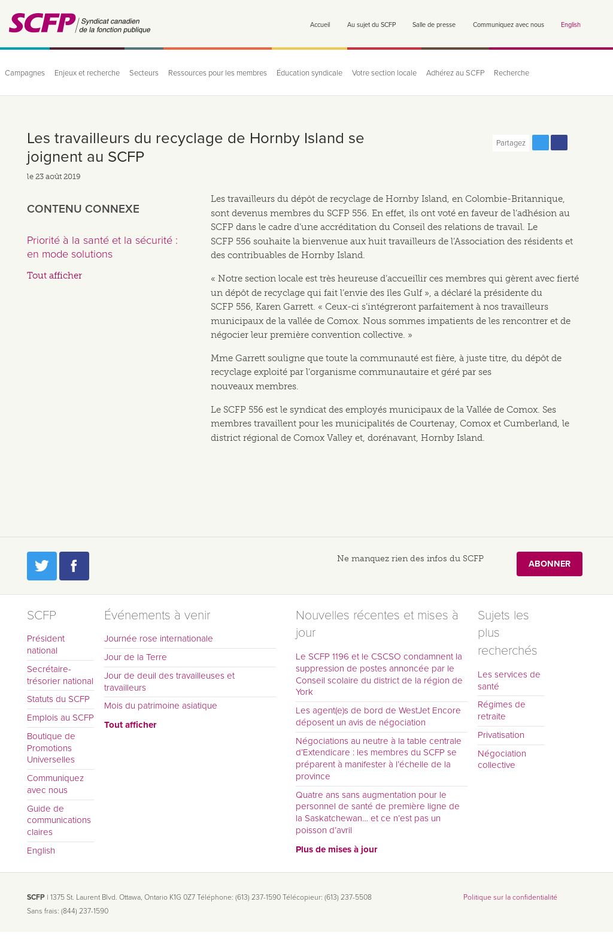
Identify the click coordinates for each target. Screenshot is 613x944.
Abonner (549, 564)
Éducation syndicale (309, 73)
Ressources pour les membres (217, 73)
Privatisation (501, 735)
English (571, 25)
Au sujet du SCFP (371, 25)
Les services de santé (509, 680)
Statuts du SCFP (58, 699)
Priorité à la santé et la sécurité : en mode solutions (102, 247)
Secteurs (144, 73)
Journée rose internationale (158, 638)
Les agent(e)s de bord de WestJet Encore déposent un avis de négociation (378, 716)
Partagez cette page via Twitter (540, 142)
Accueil (320, 25)
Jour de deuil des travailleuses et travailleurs (169, 681)
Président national (46, 644)
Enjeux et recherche (87, 73)
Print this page (577, 142)
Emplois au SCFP (60, 717)
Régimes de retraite (502, 710)
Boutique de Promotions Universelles (51, 748)
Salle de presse (434, 25)
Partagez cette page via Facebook (559, 142)
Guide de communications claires (59, 820)
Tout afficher (54, 275)
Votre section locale (384, 73)
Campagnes (25, 73)
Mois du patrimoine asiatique (160, 705)
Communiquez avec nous (508, 25)
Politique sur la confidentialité (510, 897)
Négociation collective (502, 759)
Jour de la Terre (135, 657)
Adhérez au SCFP (455, 73)
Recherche (511, 73)
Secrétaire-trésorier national (60, 675)
